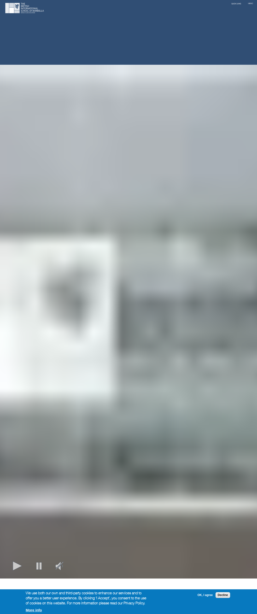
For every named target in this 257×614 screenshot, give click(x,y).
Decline (223, 595)
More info (34, 610)
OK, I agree (205, 595)
